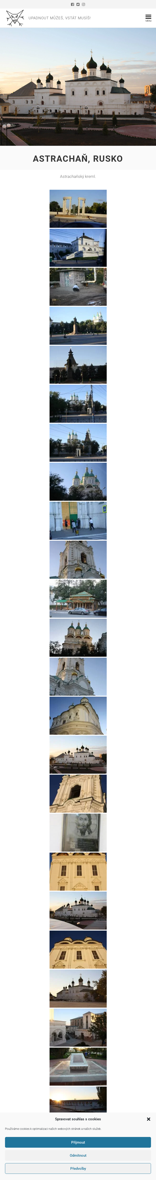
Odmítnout (78, 1155)
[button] (148, 1119)
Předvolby (78, 1168)
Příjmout (78, 1142)
